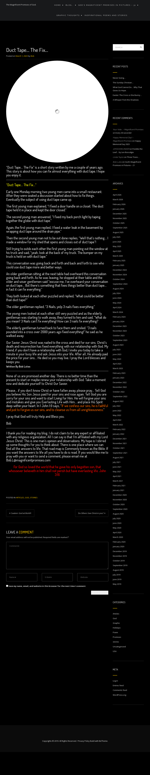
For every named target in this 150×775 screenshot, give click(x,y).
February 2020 (119, 564)
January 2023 (118, 400)
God (27, 520)
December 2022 (120, 405)
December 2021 (120, 461)
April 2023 (117, 386)
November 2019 (120, 578)
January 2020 (118, 569)
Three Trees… (133, 179)
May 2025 (117, 269)
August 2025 (118, 255)
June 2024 (117, 320)
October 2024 (119, 302)
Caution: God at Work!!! (21, 535)
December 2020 (120, 517)
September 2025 (120, 250)
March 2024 (118, 334)
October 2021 (119, 470)
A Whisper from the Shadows (126, 122)
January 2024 (118, 344)
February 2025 (119, 283)
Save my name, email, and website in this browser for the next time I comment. (47, 608)
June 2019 (117, 602)
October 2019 (119, 583)
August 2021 (118, 480)
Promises (117, 659)
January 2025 (118, 288)
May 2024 (117, 325)
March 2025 (118, 278)
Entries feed (118, 708)
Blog (104, 40)
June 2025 (117, 264)
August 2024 (118, 311)
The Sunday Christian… (123, 105)
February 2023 (119, 395)
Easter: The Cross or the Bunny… (127, 117)
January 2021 (118, 513)
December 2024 (120, 292)
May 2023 (117, 381)
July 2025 (116, 259)
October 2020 (119, 527)
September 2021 (120, 475)
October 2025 (119, 245)
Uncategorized (119, 669)
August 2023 (118, 367)
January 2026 (118, 231)
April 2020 (117, 555)
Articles (113, 40)
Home (57, 6)
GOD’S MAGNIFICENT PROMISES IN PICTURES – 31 (105, 6)
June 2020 (117, 545)
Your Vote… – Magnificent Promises (128, 152)
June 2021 (117, 489)
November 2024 (120, 297)
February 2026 (119, 227)
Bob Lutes (117, 185)
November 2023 (120, 353)
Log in (115, 703)
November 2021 (120, 466)
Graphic (116, 645)
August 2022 (118, 424)
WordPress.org (119, 717)
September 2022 (120, 419)
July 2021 (116, 484)
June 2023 (117, 377)
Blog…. (69, 6)
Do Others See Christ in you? (91, 535)
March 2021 (118, 503)
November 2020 (120, 522)
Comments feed (120, 712)
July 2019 (116, 597)
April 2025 (117, 274)
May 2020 (117, 550)
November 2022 (120, 409)
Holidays (117, 650)
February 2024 (119, 339)
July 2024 (116, 316)
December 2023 (120, 348)
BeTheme (103, 764)
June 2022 (117, 433)
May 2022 (117, 438)
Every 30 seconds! (124, 155)
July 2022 (116, 428)
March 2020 (118, 559)
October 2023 (119, 358)
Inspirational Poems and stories (104, 19)
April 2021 (117, 499)
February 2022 (119, 452)
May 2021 (117, 494)
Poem (115, 655)
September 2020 (120, 531)
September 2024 (120, 306)
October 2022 (119, 414)
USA (114, 674)
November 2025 (120, 241)
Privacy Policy (84, 764)
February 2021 (119, 508)
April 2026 (117, 217)
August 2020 (118, 536)
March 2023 (118, 391)
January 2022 (118, 456)
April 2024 (117, 330)
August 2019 (118, 592)
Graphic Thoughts (67, 19)
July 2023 (116, 372)
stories (34, 520)
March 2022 (118, 447)
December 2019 (120, 574)
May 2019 (117, 606)
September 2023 (120, 362)
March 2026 (118, 222)
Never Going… (119, 100)
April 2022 (117, 442)
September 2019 (120, 588)
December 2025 (120, 236)
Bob (32, 78)
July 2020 (116, 541)
